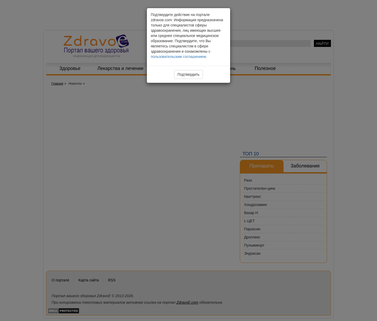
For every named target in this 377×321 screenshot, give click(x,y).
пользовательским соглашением (178, 57)
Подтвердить (188, 74)
